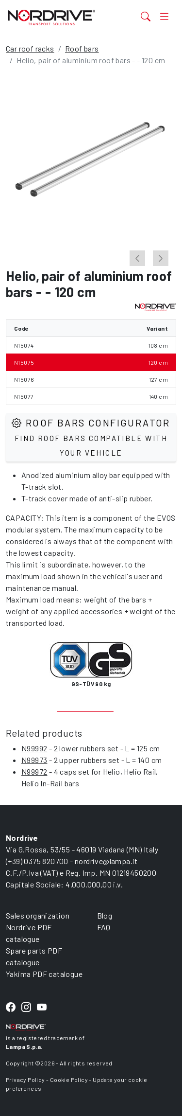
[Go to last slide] (137, 258)
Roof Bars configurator (91, 437)
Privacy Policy (25, 1079)
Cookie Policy (69, 1079)
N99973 (34, 759)
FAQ (104, 927)
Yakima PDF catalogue (44, 973)
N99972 (34, 771)
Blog (105, 915)
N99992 (34, 748)
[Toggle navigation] (164, 16)
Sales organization (37, 915)
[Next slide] (160, 258)
